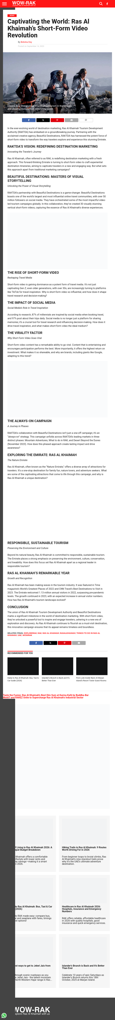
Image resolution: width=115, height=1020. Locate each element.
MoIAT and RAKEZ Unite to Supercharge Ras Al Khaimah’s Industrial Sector (43, 697)
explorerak (30, 633)
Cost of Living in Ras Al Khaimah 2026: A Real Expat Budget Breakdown (30, 848)
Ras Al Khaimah (51, 633)
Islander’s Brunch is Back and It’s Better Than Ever (83, 967)
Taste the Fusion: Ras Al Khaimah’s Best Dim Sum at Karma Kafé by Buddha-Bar (46, 695)
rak (40, 633)
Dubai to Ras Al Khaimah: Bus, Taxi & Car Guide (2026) (30, 907)
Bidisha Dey (26, 42)
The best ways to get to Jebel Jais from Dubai (29, 967)
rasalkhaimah (68, 633)
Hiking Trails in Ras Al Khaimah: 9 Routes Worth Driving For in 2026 (84, 848)
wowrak (27, 635)
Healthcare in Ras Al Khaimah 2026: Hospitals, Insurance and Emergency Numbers (81, 909)
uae (20, 635)
